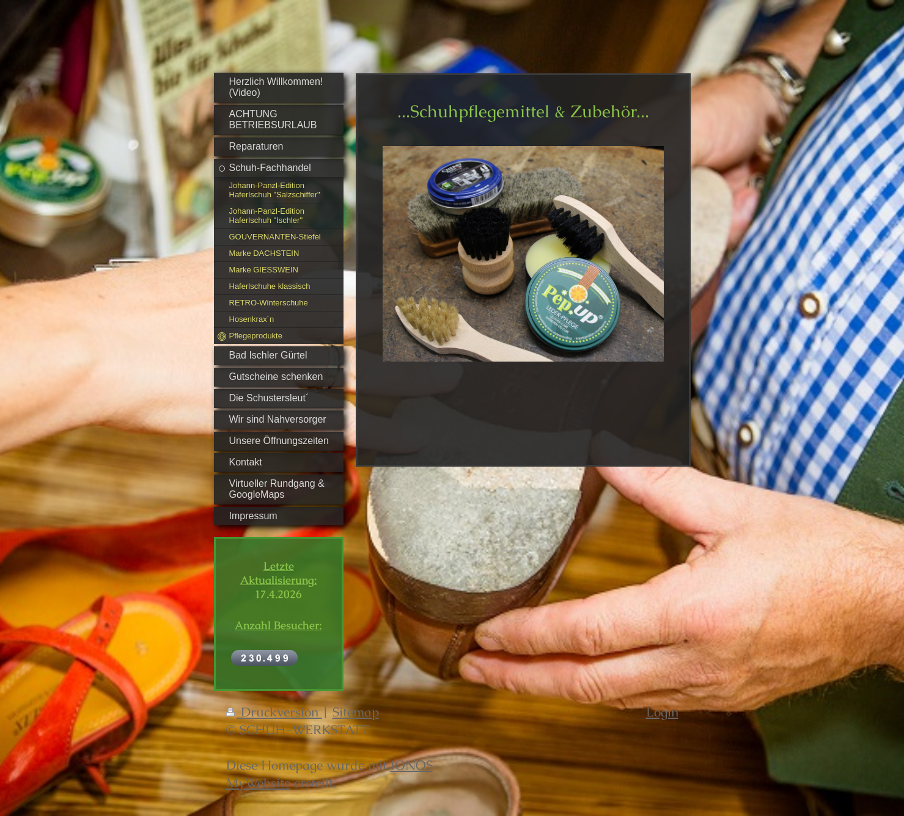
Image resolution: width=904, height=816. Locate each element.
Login (662, 712)
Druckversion (274, 712)
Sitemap (356, 712)
